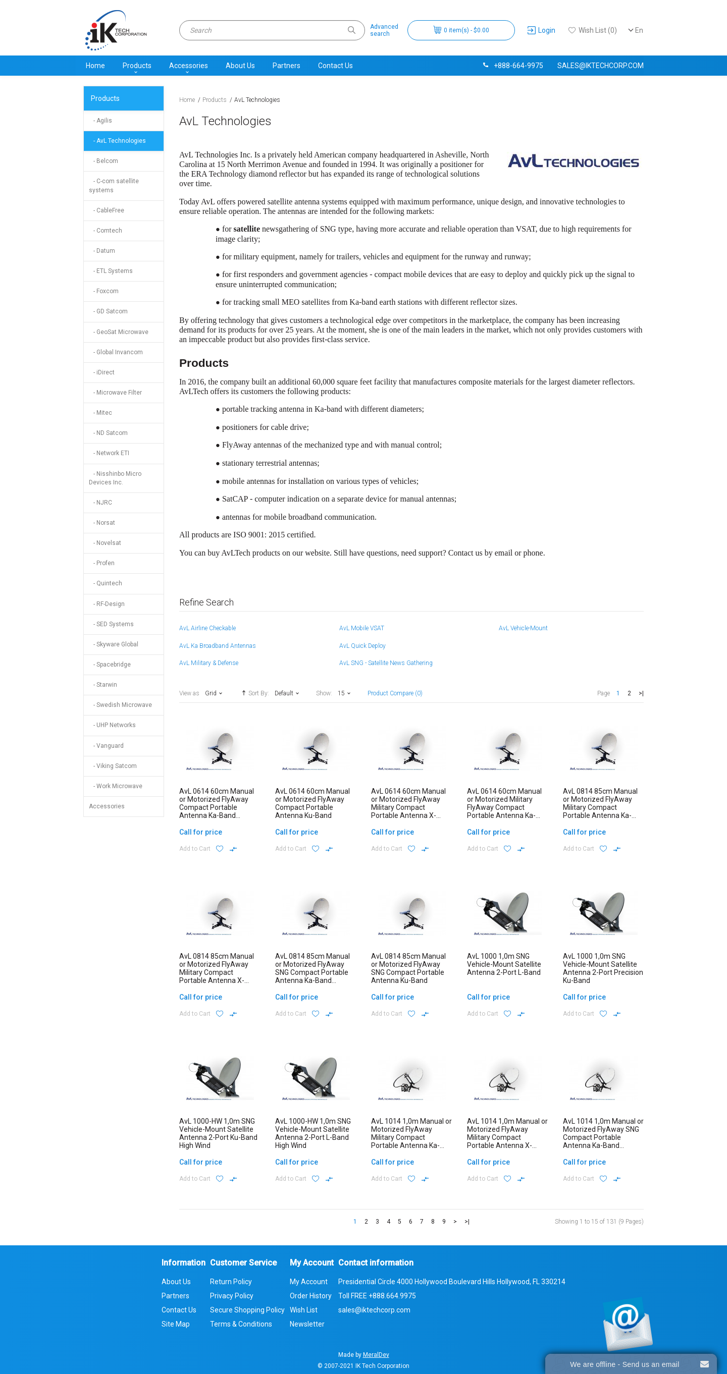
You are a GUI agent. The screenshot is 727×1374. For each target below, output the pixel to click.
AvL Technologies (257, 99)
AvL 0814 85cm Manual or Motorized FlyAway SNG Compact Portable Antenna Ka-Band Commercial (312, 972)
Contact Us (335, 66)
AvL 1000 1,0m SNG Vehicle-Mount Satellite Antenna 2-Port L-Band (504, 964)
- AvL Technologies (117, 140)
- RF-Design (107, 604)
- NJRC (100, 502)
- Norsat (102, 522)
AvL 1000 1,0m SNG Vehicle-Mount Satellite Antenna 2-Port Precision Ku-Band (603, 968)
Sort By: (254, 693)
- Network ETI (109, 453)
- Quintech (105, 583)
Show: (324, 693)
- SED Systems (111, 624)
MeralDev (376, 1354)
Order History (311, 1296)
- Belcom (103, 160)
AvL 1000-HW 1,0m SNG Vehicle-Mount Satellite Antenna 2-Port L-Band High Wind (313, 1133)
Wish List (304, 1310)
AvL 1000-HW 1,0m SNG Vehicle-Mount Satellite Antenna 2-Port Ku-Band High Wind (218, 1133)
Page (603, 693)
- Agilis (100, 120)
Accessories (188, 66)
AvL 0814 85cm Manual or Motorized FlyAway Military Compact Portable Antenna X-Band (216, 972)
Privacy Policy (231, 1296)
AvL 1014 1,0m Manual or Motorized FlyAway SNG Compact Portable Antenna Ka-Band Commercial (603, 1137)
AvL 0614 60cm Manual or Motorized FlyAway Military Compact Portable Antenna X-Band (408, 807)
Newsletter (307, 1324)
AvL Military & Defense (208, 663)
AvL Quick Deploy (362, 645)
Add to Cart (195, 848)
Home (95, 66)
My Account (309, 1282)
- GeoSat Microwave (118, 332)
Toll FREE (377, 1296)
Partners (286, 66)
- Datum (102, 250)
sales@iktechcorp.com (600, 65)
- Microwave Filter (115, 392)
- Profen (102, 563)
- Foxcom (104, 291)
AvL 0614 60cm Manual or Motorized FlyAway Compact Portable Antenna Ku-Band (312, 803)
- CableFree (106, 210)
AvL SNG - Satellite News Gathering (386, 663)
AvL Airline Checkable (207, 628)
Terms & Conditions (241, 1324)
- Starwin (103, 684)
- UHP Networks (112, 725)
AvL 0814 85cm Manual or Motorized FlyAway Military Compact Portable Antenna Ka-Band (600, 807)
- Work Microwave (115, 786)
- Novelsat (105, 542)
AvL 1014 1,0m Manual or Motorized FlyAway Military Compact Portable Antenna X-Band (507, 1137)
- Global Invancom (116, 352)
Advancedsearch (384, 30)
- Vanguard (106, 745)
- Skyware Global (113, 644)
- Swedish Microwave (120, 704)
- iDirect (102, 372)
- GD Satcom (108, 311)
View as (189, 693)
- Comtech (105, 230)
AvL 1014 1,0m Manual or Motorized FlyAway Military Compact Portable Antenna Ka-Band (411, 1137)
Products (137, 66)
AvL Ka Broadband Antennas (217, 645)
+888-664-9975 (512, 65)
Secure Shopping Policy (247, 1310)
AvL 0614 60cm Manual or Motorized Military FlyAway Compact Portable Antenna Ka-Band (504, 807)
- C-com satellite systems (114, 185)
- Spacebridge (110, 664)
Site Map (176, 1324)
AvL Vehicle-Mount (523, 628)
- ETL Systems (111, 270)
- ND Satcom (108, 432)
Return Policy (231, 1282)
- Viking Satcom (113, 766)
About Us (240, 66)
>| (641, 693)
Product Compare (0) (395, 693)
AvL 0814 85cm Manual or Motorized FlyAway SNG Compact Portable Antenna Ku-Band (408, 968)
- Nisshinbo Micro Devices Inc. (115, 478)
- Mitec (100, 412)
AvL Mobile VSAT (361, 628)
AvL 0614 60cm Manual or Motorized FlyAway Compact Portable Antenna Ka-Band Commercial (216, 807)
